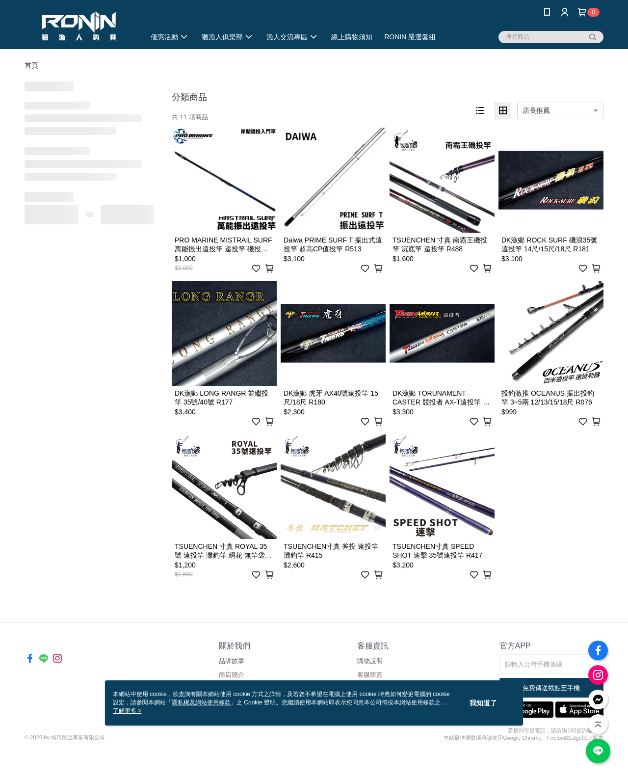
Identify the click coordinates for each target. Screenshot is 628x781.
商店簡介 (231, 674)
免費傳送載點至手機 (551, 688)
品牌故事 (231, 661)
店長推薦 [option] (536, 110)
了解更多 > (127, 710)
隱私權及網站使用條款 (201, 702)
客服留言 (370, 674)
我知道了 (483, 703)
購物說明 (370, 661)
